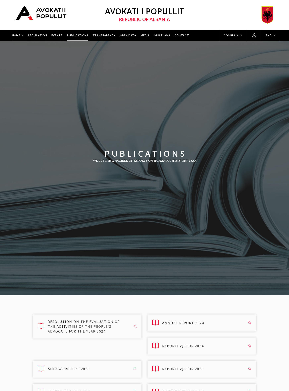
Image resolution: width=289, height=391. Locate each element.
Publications (77, 35)
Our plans (162, 35)
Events (57, 35)
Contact (182, 35)
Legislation (37, 35)
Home (16, 35)
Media (145, 35)
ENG (269, 35)
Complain (231, 35)
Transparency (104, 35)
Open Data (128, 35)
